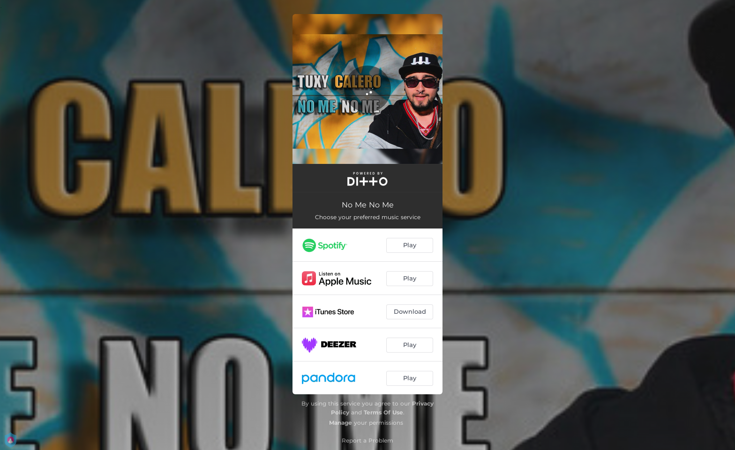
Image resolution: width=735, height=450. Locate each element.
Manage (340, 422)
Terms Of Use (383, 412)
